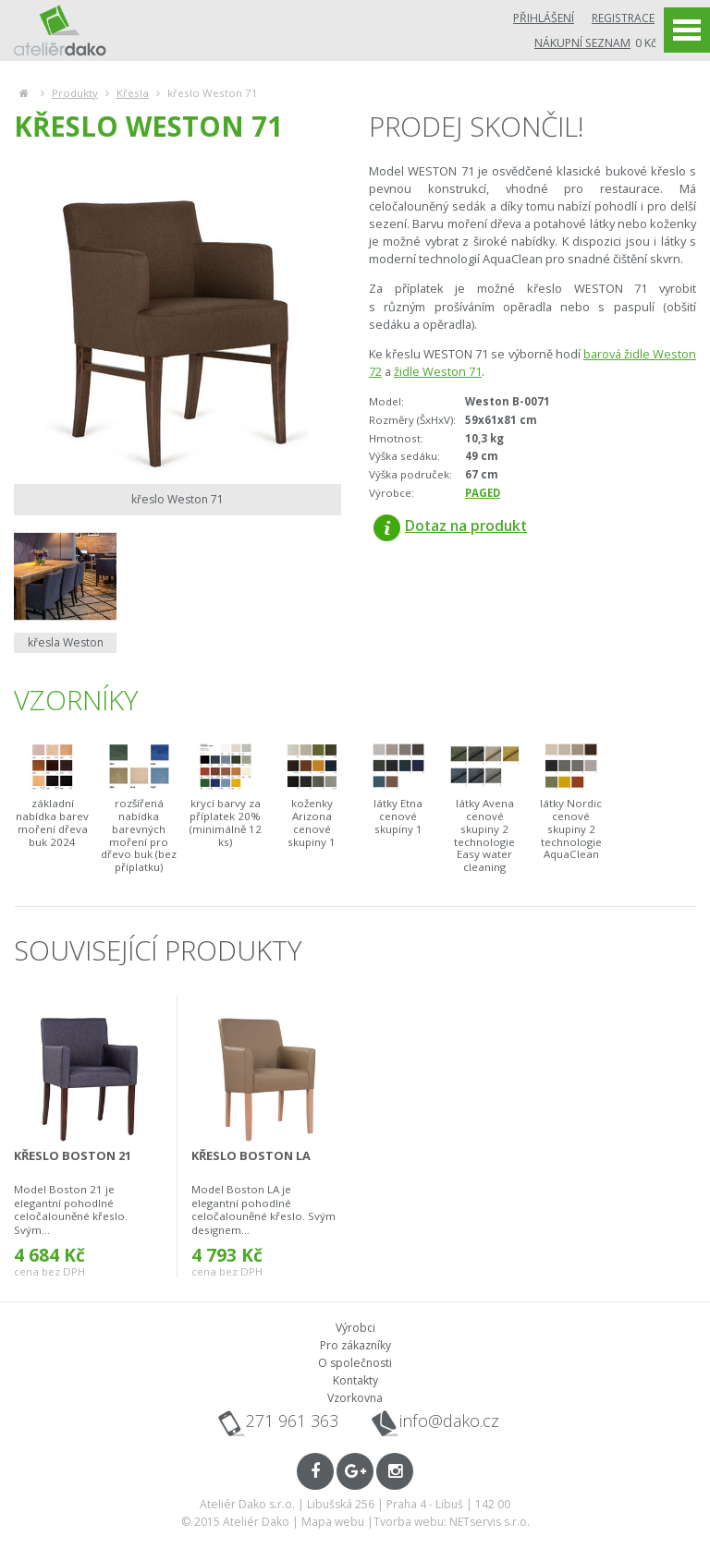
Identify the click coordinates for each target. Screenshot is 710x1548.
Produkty (75, 93)
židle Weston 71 (438, 371)
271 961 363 (292, 1420)
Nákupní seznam (582, 43)
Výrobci (355, 1328)
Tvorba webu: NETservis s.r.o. (451, 1522)
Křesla (132, 93)
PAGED (482, 493)
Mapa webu (332, 1522)
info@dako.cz (449, 1421)
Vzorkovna (355, 1398)
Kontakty (355, 1380)
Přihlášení (543, 18)
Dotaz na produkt (450, 525)
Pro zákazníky (355, 1345)
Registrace (623, 18)
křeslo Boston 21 (72, 1155)
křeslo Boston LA (251, 1155)
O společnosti (355, 1363)
